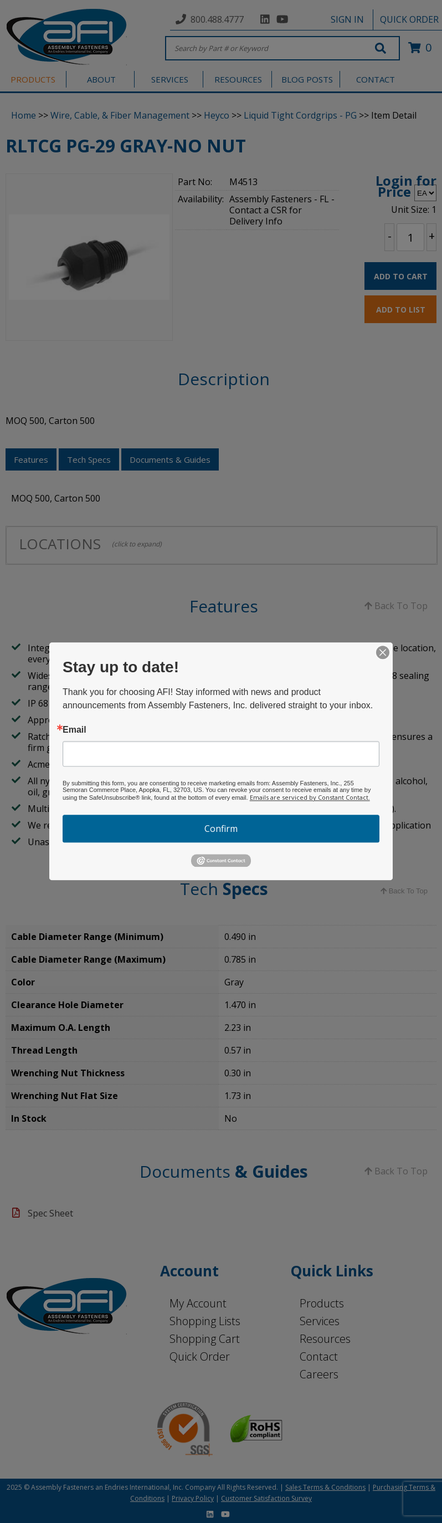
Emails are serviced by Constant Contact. (310, 797)
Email (74, 729)
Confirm (221, 828)
